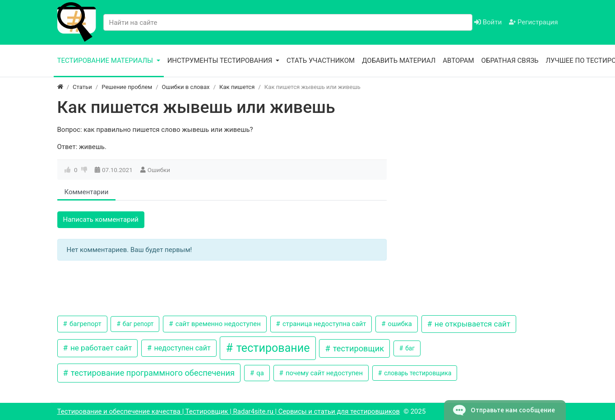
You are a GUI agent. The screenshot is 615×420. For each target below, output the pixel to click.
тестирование (271, 348)
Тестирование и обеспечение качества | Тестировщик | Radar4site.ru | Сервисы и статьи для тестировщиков (228, 411)
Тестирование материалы (106, 60)
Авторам (458, 60)
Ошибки (159, 169)
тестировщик (357, 348)
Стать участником (321, 60)
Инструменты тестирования (220, 60)
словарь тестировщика (417, 373)
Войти (488, 22)
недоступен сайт (182, 348)
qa (259, 373)
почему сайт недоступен (323, 373)
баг (409, 348)
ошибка (399, 324)
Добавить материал (398, 60)
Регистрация (533, 22)
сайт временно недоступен (217, 324)
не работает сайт (100, 347)
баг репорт (137, 323)
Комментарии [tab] (87, 192)
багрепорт (84, 324)
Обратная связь (510, 60)
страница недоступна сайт (323, 324)
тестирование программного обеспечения (152, 373)
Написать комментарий (101, 219)
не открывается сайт (471, 323)
